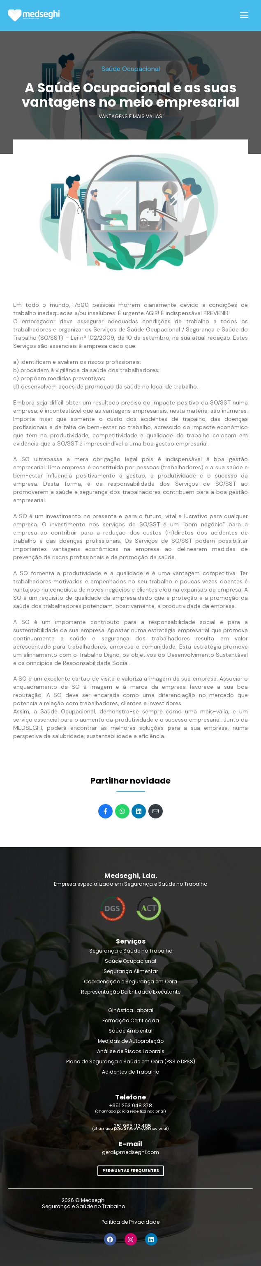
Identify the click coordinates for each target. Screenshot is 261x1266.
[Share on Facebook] (105, 811)
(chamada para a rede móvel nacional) (130, 1128)
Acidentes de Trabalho (130, 1071)
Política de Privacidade (130, 1221)
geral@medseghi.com (130, 1152)
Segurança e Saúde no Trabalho (130, 950)
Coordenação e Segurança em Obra (130, 981)
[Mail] (155, 811)
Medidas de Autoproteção (131, 1040)
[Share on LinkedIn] (139, 811)
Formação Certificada (130, 1020)
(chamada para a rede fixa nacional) (130, 1111)
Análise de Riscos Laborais (130, 1051)
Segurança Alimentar (131, 971)
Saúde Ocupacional (130, 960)
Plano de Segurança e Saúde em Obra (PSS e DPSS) (130, 1061)
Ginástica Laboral (130, 1010)
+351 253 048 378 (130, 1105)
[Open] (244, 15)
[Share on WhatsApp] (122, 811)
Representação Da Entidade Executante (130, 991)
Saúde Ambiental (130, 1030)
